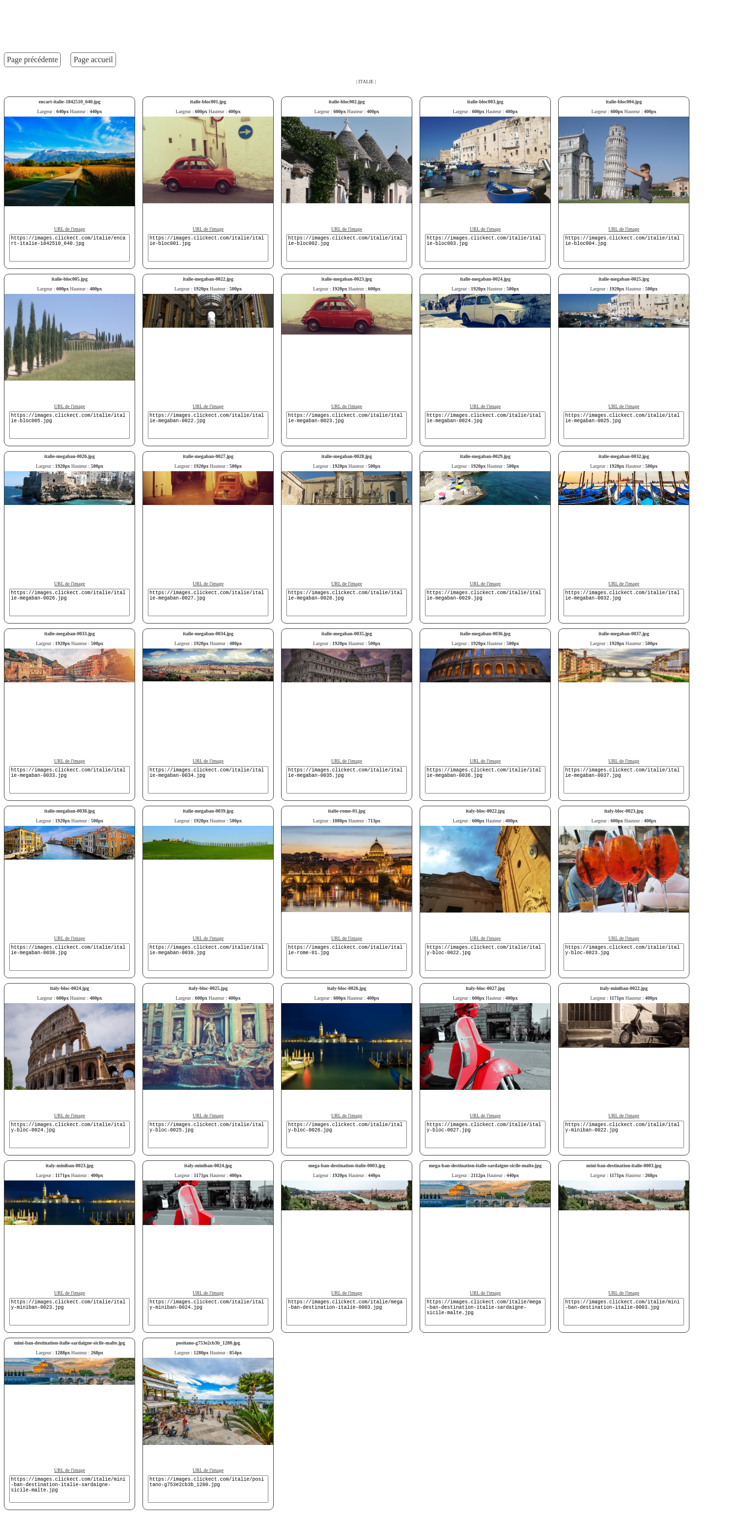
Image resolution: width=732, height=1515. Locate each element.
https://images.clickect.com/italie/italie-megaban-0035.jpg (346, 780)
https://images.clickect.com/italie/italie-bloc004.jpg (624, 248)
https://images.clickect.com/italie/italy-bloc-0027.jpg (485, 1134)
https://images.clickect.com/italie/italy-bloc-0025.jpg (208, 1134)
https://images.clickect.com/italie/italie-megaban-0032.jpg (624, 602)
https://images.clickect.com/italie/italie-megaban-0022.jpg (208, 425)
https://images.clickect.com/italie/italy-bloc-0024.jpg (69, 1134)
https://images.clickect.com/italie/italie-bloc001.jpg (208, 248)
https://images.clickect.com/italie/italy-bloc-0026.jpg (346, 1134)
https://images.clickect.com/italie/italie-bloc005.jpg (69, 425)
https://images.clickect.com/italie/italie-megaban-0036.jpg (485, 780)
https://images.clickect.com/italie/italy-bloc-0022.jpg (485, 957)
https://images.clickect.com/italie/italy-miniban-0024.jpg (208, 1311)
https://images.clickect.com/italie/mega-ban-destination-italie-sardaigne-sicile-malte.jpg (485, 1311)
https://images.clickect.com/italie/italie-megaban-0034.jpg (208, 780)
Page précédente (32, 59)
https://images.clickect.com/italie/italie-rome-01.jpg (346, 957)
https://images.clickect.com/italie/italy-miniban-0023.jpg (69, 1311)
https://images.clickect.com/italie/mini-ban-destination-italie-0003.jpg (624, 1311)
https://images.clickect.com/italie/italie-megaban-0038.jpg (69, 957)
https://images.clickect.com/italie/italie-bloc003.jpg (485, 248)
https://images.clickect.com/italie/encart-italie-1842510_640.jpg (69, 248)
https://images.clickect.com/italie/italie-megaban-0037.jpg (624, 780)
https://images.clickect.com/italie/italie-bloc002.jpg (346, 248)
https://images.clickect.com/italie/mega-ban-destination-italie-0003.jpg (346, 1311)
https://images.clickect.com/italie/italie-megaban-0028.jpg (346, 602)
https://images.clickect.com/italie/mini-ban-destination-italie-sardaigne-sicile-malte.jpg (69, 1489)
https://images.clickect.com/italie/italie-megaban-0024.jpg (485, 425)
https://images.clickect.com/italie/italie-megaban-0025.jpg (624, 425)
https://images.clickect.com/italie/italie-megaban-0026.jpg (69, 602)
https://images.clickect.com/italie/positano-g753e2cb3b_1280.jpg (208, 1489)
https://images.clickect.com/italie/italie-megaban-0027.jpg (208, 602)
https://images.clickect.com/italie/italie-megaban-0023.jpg (346, 425)
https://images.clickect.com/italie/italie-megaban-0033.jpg (69, 780)
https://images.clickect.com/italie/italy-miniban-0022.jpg (624, 1134)
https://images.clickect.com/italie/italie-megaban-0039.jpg (208, 957)
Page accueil (93, 59)
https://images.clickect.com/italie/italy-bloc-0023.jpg (624, 957)
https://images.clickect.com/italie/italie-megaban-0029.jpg (485, 602)
